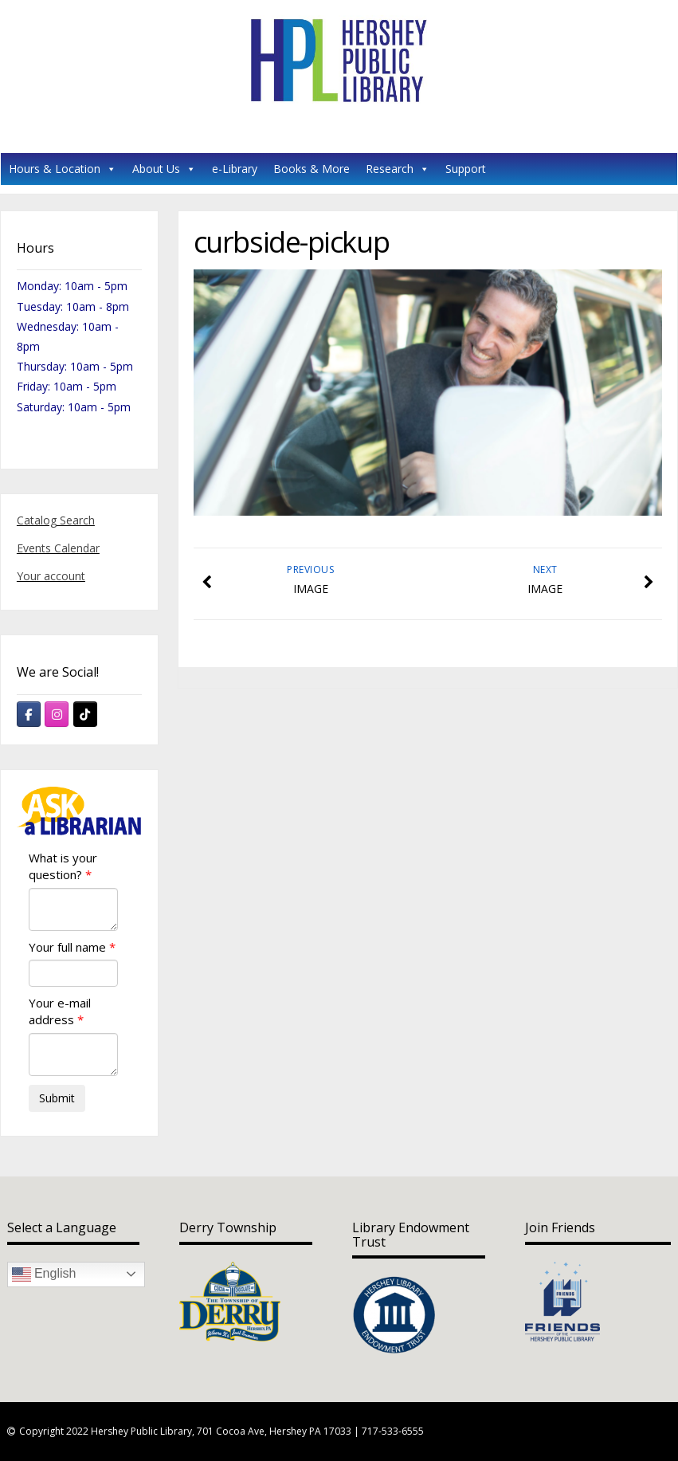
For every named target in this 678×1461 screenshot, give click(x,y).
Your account (51, 575)
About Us (164, 168)
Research (397, 168)
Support (465, 168)
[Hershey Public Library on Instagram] (57, 714)
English (44, 1274)
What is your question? (63, 866)
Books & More (311, 168)
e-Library (234, 168)
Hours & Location (62, 168)
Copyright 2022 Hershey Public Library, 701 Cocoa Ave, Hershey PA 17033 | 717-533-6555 (221, 1431)
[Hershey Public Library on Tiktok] (85, 714)
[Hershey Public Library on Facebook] (29, 714)
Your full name (67, 947)
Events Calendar (58, 548)
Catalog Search (56, 520)
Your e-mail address (60, 1011)
